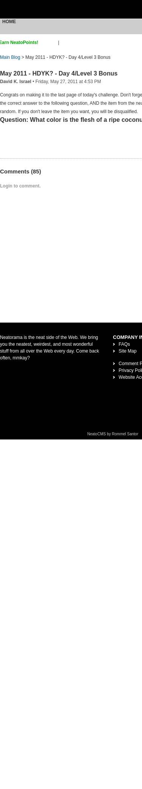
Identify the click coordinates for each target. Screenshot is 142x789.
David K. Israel (15, 81)
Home (9, 21)
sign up (49, 42)
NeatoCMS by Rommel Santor (113, 434)
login (65, 42)
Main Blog (10, 57)
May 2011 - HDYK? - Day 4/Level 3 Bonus (58, 73)
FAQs (124, 344)
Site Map (127, 351)
